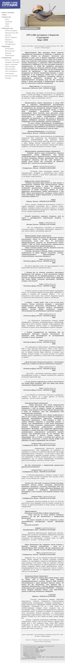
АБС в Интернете (11, 71)
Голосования (9, 73)
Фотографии (9, 48)
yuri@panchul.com (48, 86)
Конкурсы (8, 39)
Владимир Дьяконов (35, 655)
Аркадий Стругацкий (12, 62)
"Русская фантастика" (31, 647)
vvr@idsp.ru (50, 131)
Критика (8, 35)
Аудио (7, 24)
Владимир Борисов (34, 653)
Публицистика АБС (11, 33)
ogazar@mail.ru (49, 443)
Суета (7, 26)
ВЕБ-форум (9, 42)
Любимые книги (51, 46)
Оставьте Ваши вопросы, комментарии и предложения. (38, 646)
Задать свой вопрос (28, 46)
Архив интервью (40, 46)
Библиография (10, 69)
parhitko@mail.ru (48, 528)
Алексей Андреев (29, 651)
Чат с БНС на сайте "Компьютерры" (49, 46)
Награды (8, 78)
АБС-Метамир (10, 67)
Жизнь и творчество (12, 60)
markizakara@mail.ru (47, 166)
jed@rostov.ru (49, 259)
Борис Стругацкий (11, 64)
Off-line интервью (11, 30)
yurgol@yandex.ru (48, 553)
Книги (7, 19)
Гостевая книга (10, 44)
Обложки (8, 53)
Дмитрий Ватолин (29, 650)
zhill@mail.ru (50, 223)
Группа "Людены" (11, 37)
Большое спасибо (11, 76)
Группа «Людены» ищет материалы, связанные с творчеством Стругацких (43, 640)
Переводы (8, 21)
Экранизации (9, 55)
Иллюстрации (10, 51)
